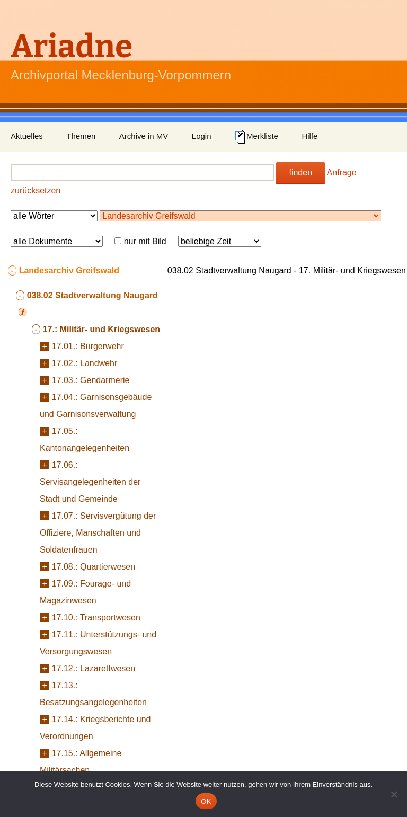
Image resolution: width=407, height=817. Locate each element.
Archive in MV (144, 135)
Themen (80, 135)
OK (206, 801)
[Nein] (393, 794)
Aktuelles (27, 135)
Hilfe (309, 135)
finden (300, 172)
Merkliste (256, 137)
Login (201, 135)
